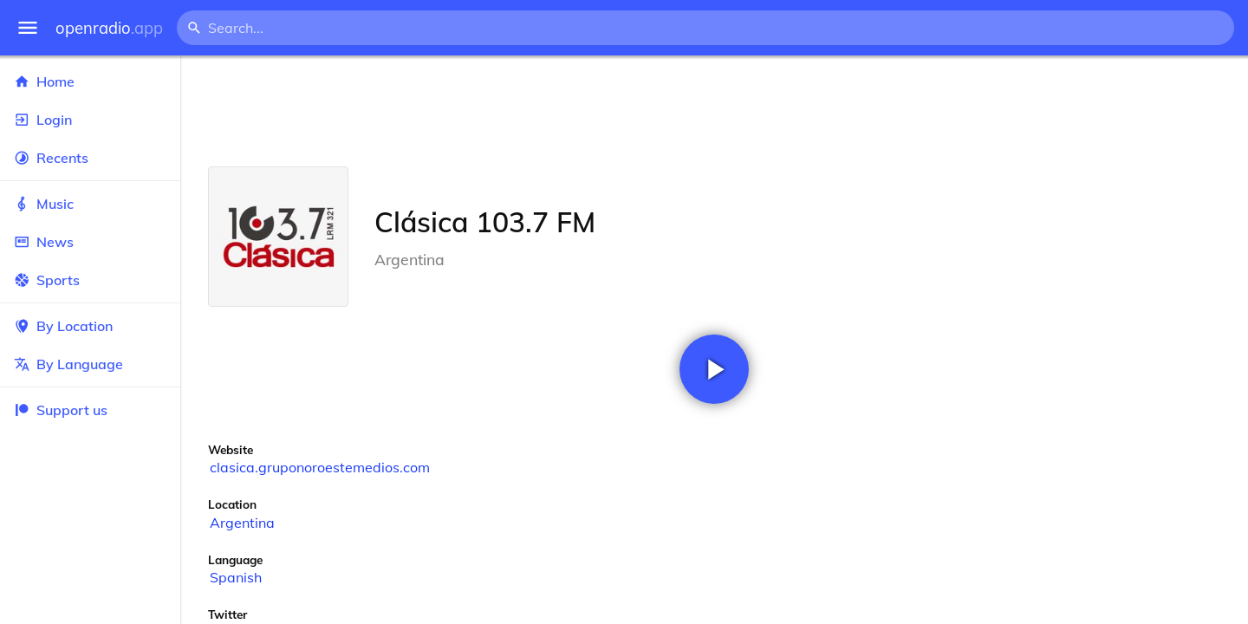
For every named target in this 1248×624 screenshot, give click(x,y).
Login (90, 120)
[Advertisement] (714, 111)
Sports (90, 280)
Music (90, 204)
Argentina (242, 522)
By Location (90, 326)
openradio (109, 28)
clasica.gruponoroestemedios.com (320, 467)
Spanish (236, 577)
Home (90, 81)
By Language (90, 364)
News (90, 242)
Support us (60, 410)
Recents (90, 158)
